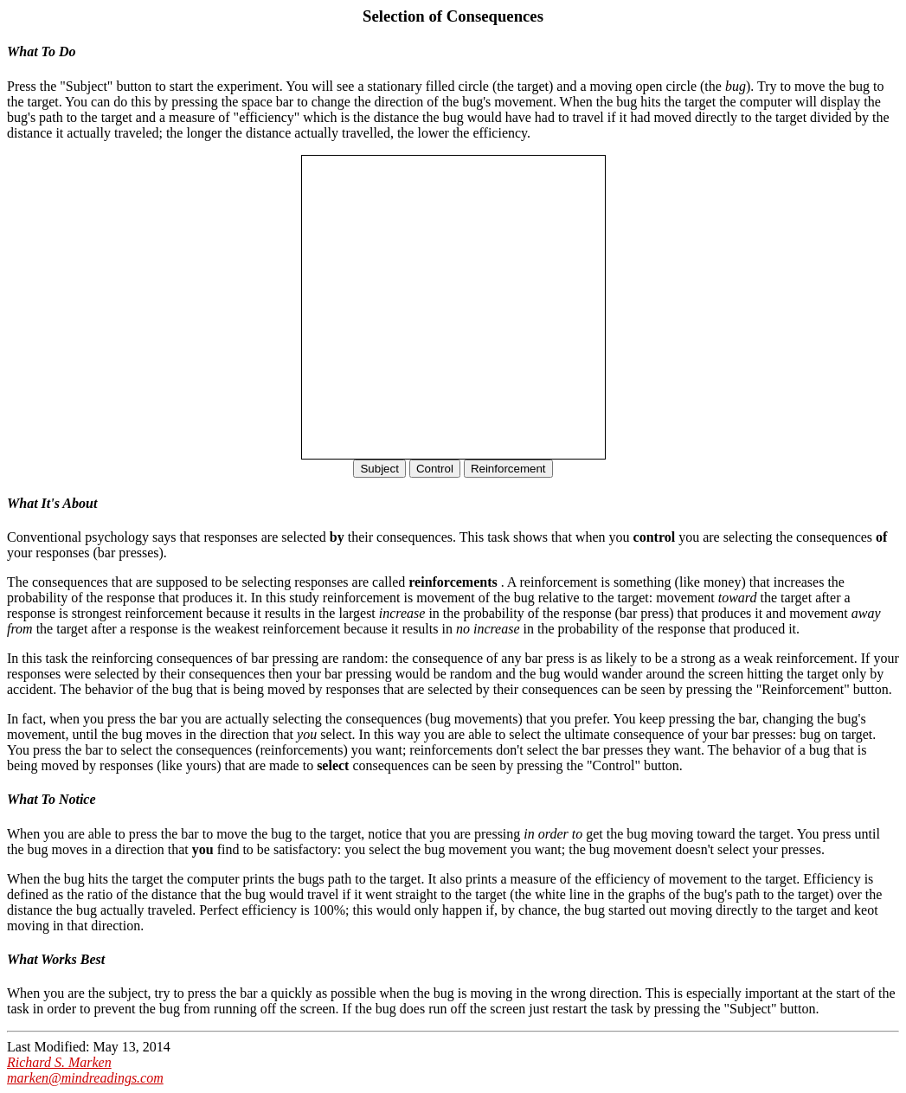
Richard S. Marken (59, 1062)
